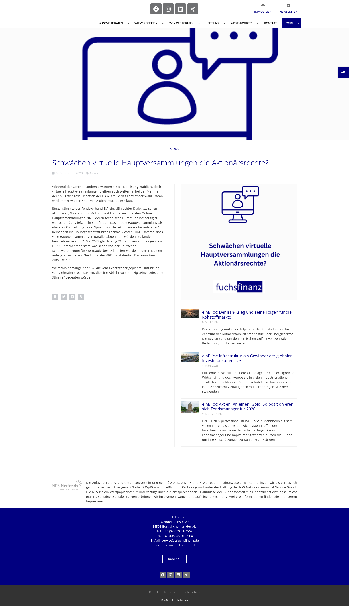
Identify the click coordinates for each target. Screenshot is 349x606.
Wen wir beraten (184, 23)
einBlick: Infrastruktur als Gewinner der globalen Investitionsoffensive (247, 358)
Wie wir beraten (149, 23)
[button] (55, 297)
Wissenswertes (245, 23)
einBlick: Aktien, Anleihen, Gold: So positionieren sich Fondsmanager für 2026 (247, 406)
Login (291, 23)
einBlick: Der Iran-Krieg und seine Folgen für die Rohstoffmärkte (247, 314)
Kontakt (270, 23)
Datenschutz (191, 592)
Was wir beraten (114, 23)
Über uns (215, 23)
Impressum (171, 592)
